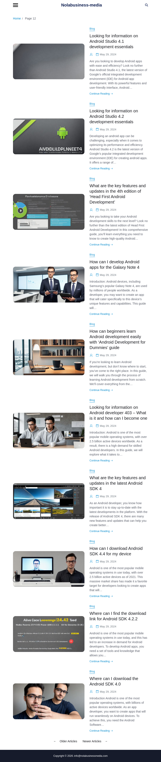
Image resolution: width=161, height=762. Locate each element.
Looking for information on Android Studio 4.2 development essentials (114, 116)
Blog (92, 28)
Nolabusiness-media (81, 5)
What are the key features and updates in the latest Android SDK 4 (118, 483)
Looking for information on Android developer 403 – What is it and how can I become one (118, 413)
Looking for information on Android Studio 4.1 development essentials (114, 41)
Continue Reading (101, 93)
